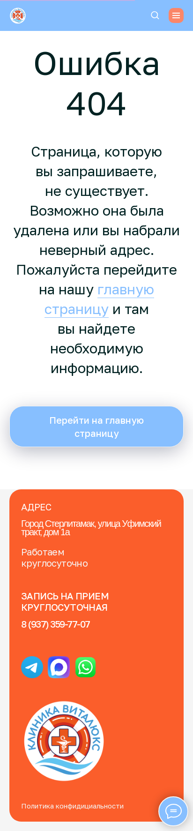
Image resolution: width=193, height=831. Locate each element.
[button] (154, 14)
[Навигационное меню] (176, 15)
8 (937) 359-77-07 (55, 623)
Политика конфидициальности (72, 805)
